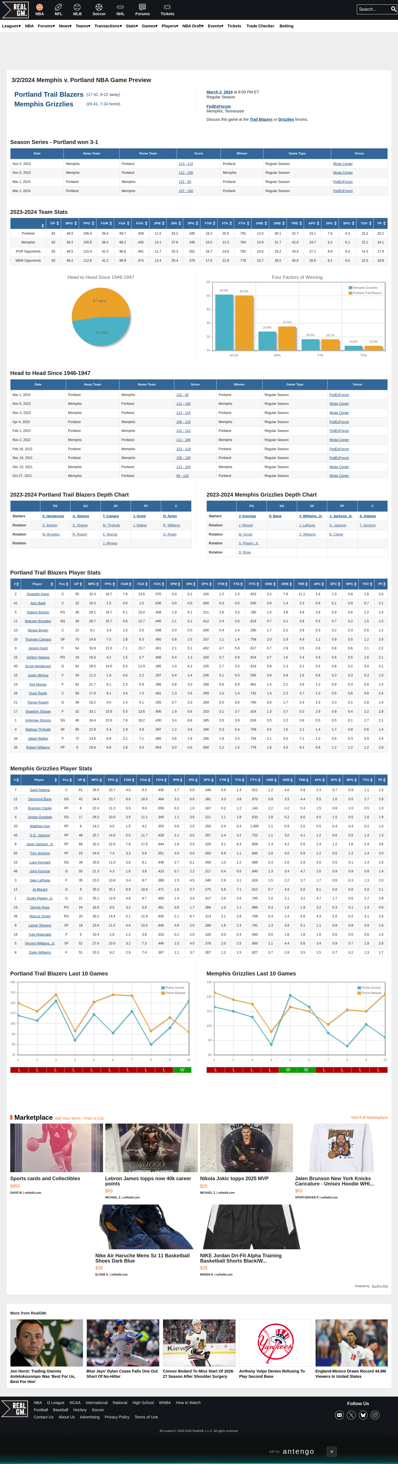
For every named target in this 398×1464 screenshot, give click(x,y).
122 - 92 (185, 182)
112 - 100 (186, 173)
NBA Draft (193, 26)
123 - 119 (183, 449)
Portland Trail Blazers (48, 94)
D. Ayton (170, 516)
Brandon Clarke (40, 808)
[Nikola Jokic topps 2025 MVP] (246, 1164)
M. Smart (246, 534)
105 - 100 (183, 458)
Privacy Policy (117, 1417)
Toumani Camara (38, 639)
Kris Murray (38, 684)
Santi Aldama (40, 790)
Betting (286, 26)
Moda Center (343, 164)
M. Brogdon (51, 534)
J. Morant (246, 525)
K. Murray (110, 534)
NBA (38, 1402)
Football (41, 1410)
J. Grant (139, 516)
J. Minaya (110, 543)
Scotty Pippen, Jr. (40, 898)
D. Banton (49, 525)
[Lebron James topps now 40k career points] (151, 1164)
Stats (132, 26)
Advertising (90, 1417)
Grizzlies (286, 119)
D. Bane (275, 516)
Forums (46, 26)
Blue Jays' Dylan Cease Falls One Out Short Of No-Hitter (122, 1374)
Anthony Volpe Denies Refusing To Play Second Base (272, 1374)
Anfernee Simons (38, 720)
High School (143, 1402)
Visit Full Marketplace (369, 1117)
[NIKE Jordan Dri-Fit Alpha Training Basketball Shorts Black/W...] (251, 1243)
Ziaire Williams (40, 952)
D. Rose (245, 552)
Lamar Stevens (39, 925)
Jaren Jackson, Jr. (40, 844)
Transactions (108, 26)
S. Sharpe (80, 525)
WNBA (165, 1402)
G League (55, 1402)
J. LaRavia (307, 525)
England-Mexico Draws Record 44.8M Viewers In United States (350, 1374)
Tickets (234, 26)
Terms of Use (146, 1417)
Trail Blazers (261, 119)
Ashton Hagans (38, 657)
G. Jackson (337, 525)
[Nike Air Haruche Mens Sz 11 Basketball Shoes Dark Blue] (146, 1243)
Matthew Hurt (40, 826)
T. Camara (111, 516)
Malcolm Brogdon (38, 621)
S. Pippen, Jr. (249, 543)
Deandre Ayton (38, 594)
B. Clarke (336, 534)
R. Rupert (80, 534)
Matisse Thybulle (38, 729)
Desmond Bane (39, 799)
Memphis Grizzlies (43, 104)
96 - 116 (182, 476)
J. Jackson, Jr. (341, 516)
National (120, 1402)
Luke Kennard (39, 862)
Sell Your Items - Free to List (79, 1118)
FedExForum (218, 106)
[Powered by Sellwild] (380, 1286)
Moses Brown (38, 630)
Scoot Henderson (38, 666)
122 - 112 (183, 431)
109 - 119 (183, 422)
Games (150, 26)
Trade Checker (260, 26)
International (97, 1402)
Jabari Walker (38, 739)
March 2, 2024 (219, 92)
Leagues (11, 26)
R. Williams (171, 525)
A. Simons (81, 516)
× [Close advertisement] (332, 1452)
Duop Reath (38, 693)
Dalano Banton (38, 612)
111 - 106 (183, 440)
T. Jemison (368, 525)
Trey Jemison (40, 853)
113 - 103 (183, 467)
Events (215, 26)
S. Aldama (368, 516)
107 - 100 (186, 191)
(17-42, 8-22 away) (103, 94)
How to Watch (188, 1402)
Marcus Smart (39, 916)
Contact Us (43, 1417)
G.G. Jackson (40, 835)
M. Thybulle (111, 525)
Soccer (98, 1410)
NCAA (75, 1402)
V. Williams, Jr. (310, 516)
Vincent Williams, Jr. (40, 943)
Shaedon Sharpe (38, 711)
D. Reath (170, 534)
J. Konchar (247, 516)
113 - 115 (186, 164)
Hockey (80, 1410)
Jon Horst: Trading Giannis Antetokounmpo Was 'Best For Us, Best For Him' (42, 1376)
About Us (67, 1417)
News (65, 26)
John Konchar (40, 871)
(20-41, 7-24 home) (103, 104)
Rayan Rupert (38, 702)
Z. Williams (307, 534)
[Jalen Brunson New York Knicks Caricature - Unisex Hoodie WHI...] (341, 1164)
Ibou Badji (37, 603)
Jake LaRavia (40, 880)
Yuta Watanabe (39, 934)
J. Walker (140, 525)
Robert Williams (38, 747)
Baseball (60, 1410)
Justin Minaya (38, 675)
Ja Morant (39, 889)
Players (170, 26)
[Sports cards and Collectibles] (56, 1164)
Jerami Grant (38, 648)
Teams (83, 26)
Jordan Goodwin (40, 817)
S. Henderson (53, 516)
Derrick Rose (40, 907)
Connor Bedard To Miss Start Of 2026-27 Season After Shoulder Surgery (198, 1374)
